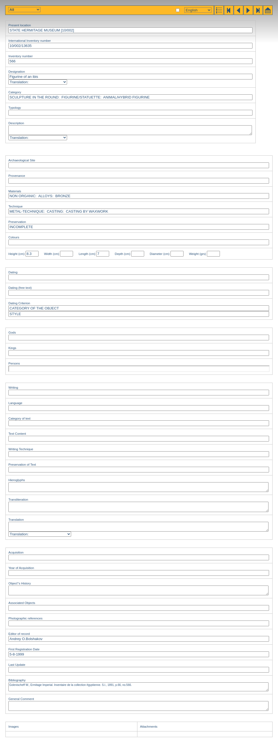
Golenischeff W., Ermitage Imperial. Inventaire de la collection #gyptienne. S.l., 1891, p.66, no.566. (138, 686)
